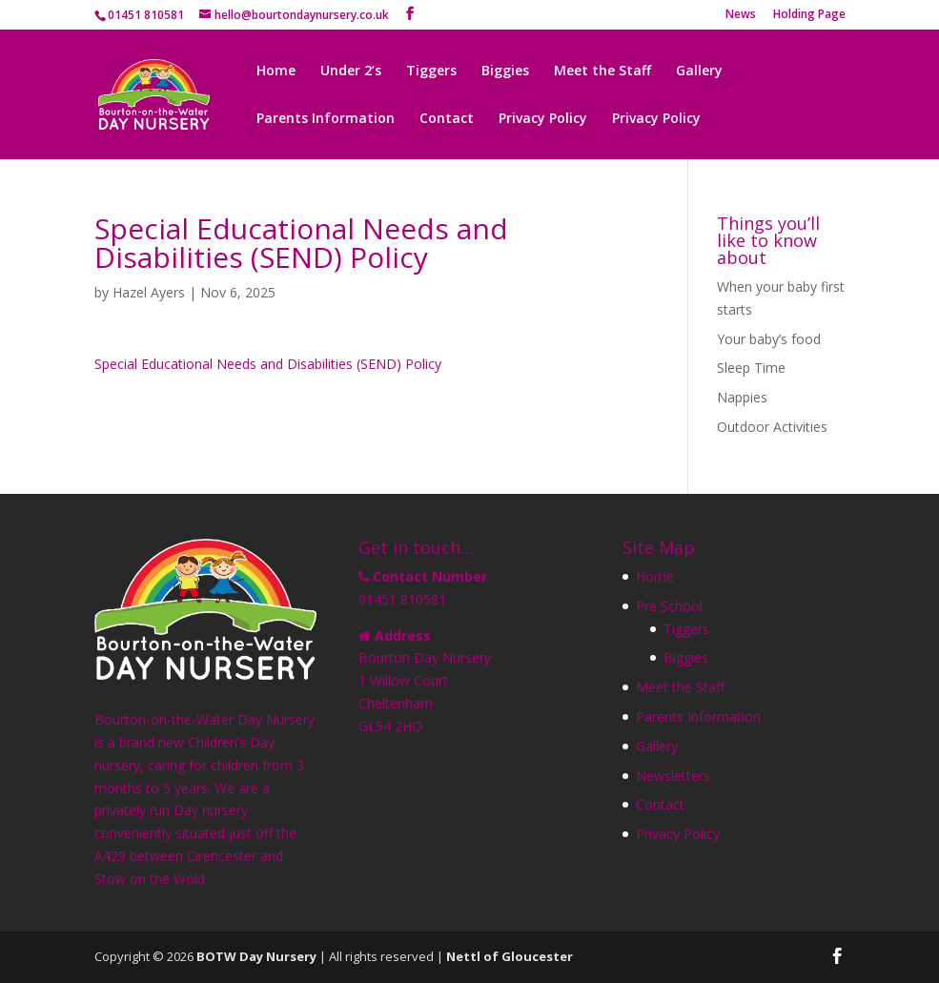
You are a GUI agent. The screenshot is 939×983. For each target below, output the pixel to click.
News (740, 15)
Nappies (742, 397)
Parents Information (325, 119)
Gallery (699, 71)
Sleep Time (751, 367)
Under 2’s (350, 71)
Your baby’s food (769, 339)
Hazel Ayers (148, 292)
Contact (446, 119)
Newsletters (673, 776)
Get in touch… (416, 547)
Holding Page (809, 15)
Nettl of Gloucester (509, 956)
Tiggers (431, 71)
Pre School (669, 606)
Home (276, 71)
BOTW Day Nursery (256, 956)
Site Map (659, 547)
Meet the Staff (602, 71)
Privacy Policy (543, 119)
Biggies (505, 71)
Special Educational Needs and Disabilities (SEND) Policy (267, 364)
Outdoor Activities (772, 427)
